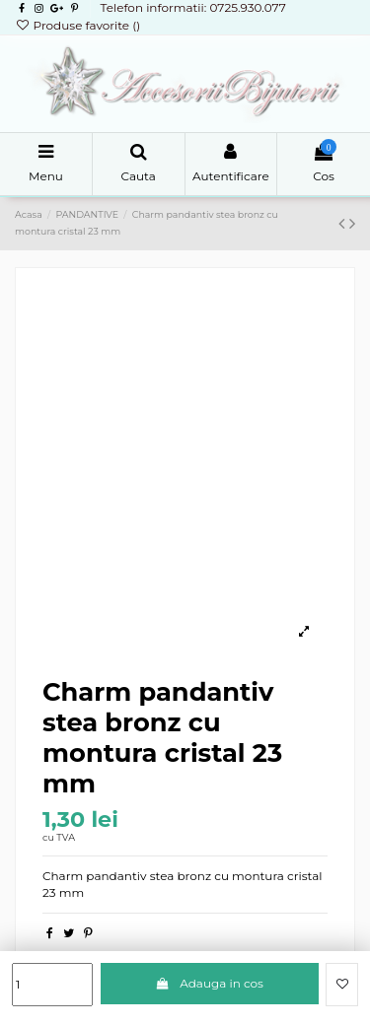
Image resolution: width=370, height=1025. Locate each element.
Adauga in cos (209, 983)
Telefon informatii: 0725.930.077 (192, 7)
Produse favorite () (77, 25)
